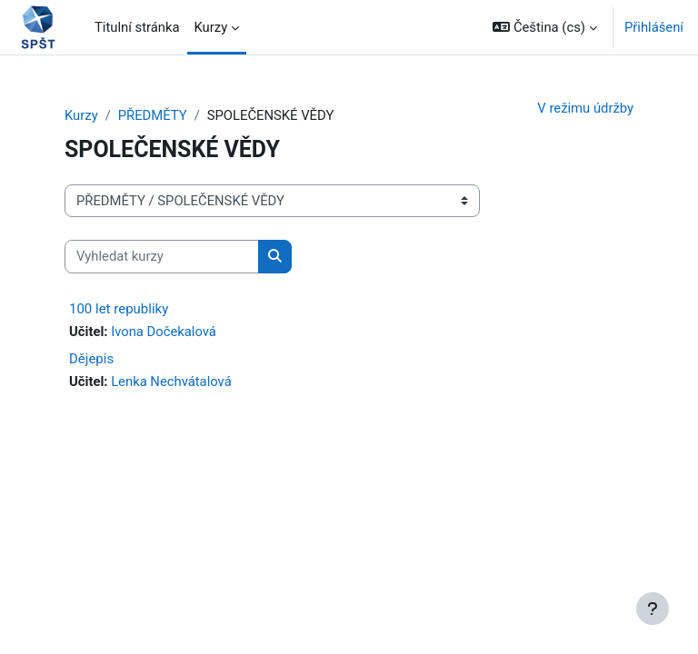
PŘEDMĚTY (152, 115)
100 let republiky (118, 309)
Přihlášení (653, 27)
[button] (545, 27)
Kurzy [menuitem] (211, 27)
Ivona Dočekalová (163, 331)
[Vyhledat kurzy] (162, 256)
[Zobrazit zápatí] (652, 608)
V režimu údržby (585, 108)
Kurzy (81, 115)
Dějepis (91, 359)
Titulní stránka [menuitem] (137, 27)
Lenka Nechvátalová (171, 381)
